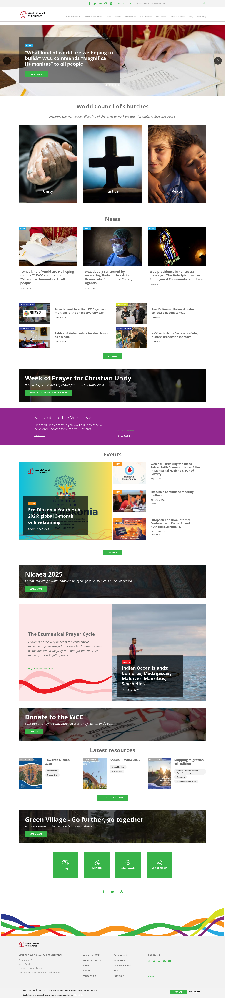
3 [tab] (112, 85)
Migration (180, 777)
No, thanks (194, 992)
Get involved (146, 16)
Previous (7, 61)
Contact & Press (177, 16)
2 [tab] (109, 85)
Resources (161, 16)
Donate (34, 731)
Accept (178, 991)
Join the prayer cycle (42, 668)
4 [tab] (115, 85)
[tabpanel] (112, 61)
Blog (191, 16)
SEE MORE (112, 356)
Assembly (201, 16)
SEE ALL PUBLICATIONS (112, 797)
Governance (117, 771)
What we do (130, 16)
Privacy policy (40, 435)
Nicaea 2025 (52, 775)
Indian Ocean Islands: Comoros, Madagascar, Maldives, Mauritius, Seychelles (146, 676)
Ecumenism (52, 771)
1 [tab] (106, 85)
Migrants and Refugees (186, 781)
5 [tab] (118, 85)
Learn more (36, 74)
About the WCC (73, 16)
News (108, 16)
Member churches (93, 16)
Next (218, 61)
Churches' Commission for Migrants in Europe (187, 771)
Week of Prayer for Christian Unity (48, 392)
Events (118, 16)
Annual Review (118, 767)
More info (78, 995)
